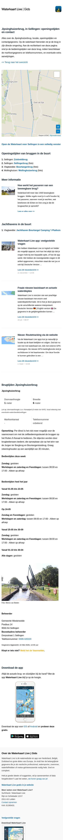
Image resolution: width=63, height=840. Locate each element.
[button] (57, 74)
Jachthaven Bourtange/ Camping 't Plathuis (38, 230)
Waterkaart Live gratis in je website (18, 785)
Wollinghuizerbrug (27, 170)
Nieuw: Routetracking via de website (38, 335)
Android (33, 726)
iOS (25, 726)
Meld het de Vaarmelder (32, 650)
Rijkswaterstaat (55, 135)
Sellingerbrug (21, 163)
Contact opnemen (9, 802)
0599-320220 (25, 639)
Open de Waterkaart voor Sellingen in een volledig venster (31, 144)
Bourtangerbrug (24, 167)
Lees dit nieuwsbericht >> (28, 270)
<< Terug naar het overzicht (15, 62)
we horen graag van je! (38, 779)
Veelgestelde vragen (11, 818)
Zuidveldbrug (21, 159)
